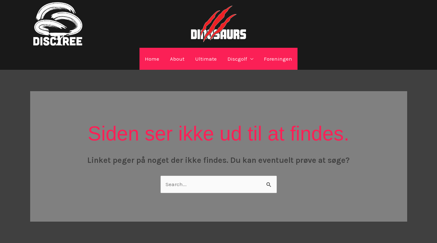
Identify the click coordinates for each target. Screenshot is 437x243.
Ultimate (206, 59)
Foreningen (278, 59)
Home (152, 59)
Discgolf (237, 59)
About (177, 59)
